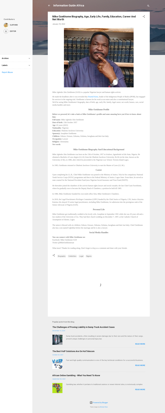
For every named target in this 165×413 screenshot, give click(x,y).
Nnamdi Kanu (93, 97)
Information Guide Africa (68, 5)
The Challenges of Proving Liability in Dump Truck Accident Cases (83, 327)
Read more (140, 344)
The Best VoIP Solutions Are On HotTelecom (73, 351)
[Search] (148, 6)
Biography (61, 256)
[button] (143, 17)
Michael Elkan (104, 407)
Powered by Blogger (99, 403)
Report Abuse (7, 72)
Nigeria (88, 256)
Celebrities (72, 256)
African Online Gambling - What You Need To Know (76, 375)
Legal (81, 256)
